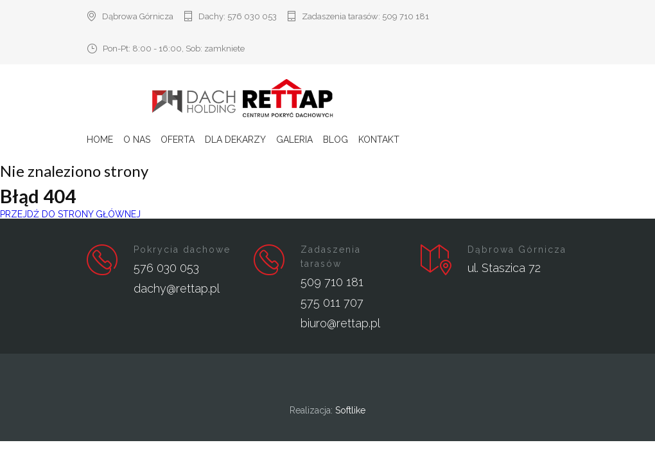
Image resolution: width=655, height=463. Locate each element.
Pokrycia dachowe (182, 249)
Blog (335, 139)
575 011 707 (332, 302)
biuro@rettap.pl (340, 323)
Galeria (294, 139)
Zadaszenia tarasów (331, 256)
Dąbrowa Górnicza (516, 249)
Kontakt (378, 139)
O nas (136, 139)
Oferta (178, 139)
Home (100, 139)
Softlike (350, 410)
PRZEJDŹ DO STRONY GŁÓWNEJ (70, 214)
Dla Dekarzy (235, 139)
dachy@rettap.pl (177, 288)
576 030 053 (252, 16)
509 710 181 (405, 16)
